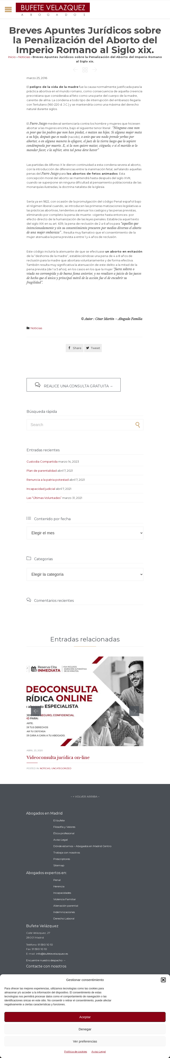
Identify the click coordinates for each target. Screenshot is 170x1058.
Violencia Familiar (64, 899)
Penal (57, 880)
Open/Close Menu (8, 9)
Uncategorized (61, 768)
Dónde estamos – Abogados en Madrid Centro (82, 846)
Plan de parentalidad (42, 470)
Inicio (12, 57)
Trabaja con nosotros (66, 852)
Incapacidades (62, 892)
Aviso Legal (98, 1051)
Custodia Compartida (42, 461)
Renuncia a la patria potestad (48, 479)
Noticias (24, 57)
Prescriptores (61, 859)
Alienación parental (65, 905)
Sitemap (58, 865)
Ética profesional (63, 833)
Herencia (58, 886)
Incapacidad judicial (41, 488)
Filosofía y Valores (64, 826)
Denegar (85, 1029)
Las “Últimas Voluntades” (44, 498)
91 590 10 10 (45, 944)
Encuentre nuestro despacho (44, 960)
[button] (163, 980)
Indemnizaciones (64, 912)
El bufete (59, 820)
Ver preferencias (85, 1041)
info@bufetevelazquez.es (52, 953)
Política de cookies (75, 1051)
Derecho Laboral (63, 918)
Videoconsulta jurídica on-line (58, 757)
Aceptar (85, 1017)
